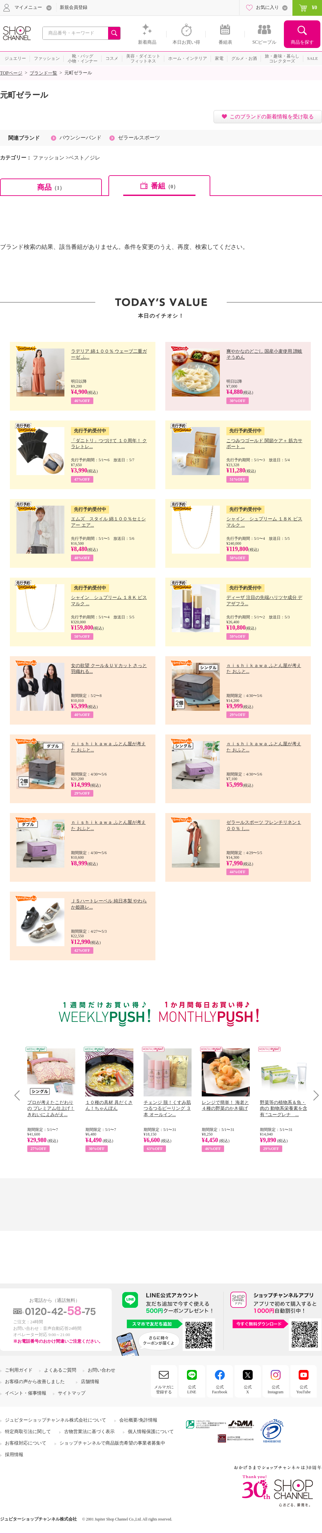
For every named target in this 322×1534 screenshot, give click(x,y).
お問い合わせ (101, 1370)
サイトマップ (71, 1393)
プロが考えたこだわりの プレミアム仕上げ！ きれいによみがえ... (51, 1108)
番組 (164, 186)
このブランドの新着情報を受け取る (272, 116)
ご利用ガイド (19, 1370)
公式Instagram (276, 1389)
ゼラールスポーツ (139, 137)
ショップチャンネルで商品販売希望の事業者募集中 (112, 1443)
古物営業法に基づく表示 (89, 1431)
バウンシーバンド (80, 137)
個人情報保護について (151, 1431)
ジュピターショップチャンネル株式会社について (55, 1420)
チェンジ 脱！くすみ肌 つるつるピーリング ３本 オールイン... (167, 1108)
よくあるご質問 (60, 1370)
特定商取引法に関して (28, 1431)
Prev (19, 1095)
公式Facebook (219, 1389)
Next (314, 1095)
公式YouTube (303, 1389)
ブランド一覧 (43, 73)
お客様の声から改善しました (35, 1381)
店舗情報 (90, 1381)
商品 (51, 187)
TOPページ (11, 73)
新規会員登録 (73, 7)
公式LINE (191, 1389)
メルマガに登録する (164, 1389)
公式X (248, 1389)
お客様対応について (25, 1443)
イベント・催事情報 (25, 1393)
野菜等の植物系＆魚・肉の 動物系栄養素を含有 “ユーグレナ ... (283, 1108)
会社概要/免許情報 (138, 1420)
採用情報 (14, 1454)
